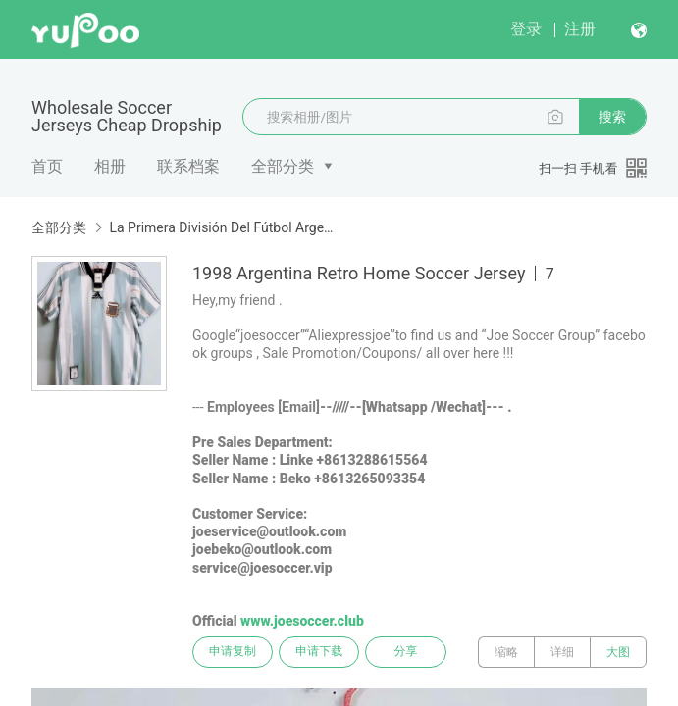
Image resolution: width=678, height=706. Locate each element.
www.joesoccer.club (302, 621)
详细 (562, 652)
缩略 (506, 652)
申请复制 (233, 652)
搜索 (612, 117)
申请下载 (321, 652)
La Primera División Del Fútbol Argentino (222, 227)
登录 (526, 29)
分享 (410, 652)
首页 (47, 166)
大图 (618, 652)
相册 (110, 166)
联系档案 (188, 166)
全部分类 (282, 166)
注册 (580, 29)
